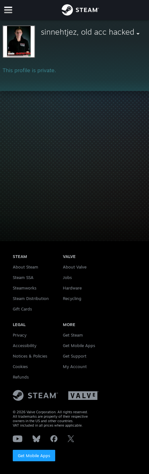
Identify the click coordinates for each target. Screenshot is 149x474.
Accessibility (24, 345)
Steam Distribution (31, 298)
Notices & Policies (30, 356)
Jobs (67, 277)
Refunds (21, 377)
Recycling (72, 298)
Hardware (72, 287)
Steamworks (24, 287)
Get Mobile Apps (34, 455)
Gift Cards (22, 308)
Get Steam (73, 335)
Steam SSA (23, 277)
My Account (75, 366)
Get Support (74, 356)
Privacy (19, 335)
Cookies (20, 366)
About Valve (74, 266)
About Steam (25, 266)
